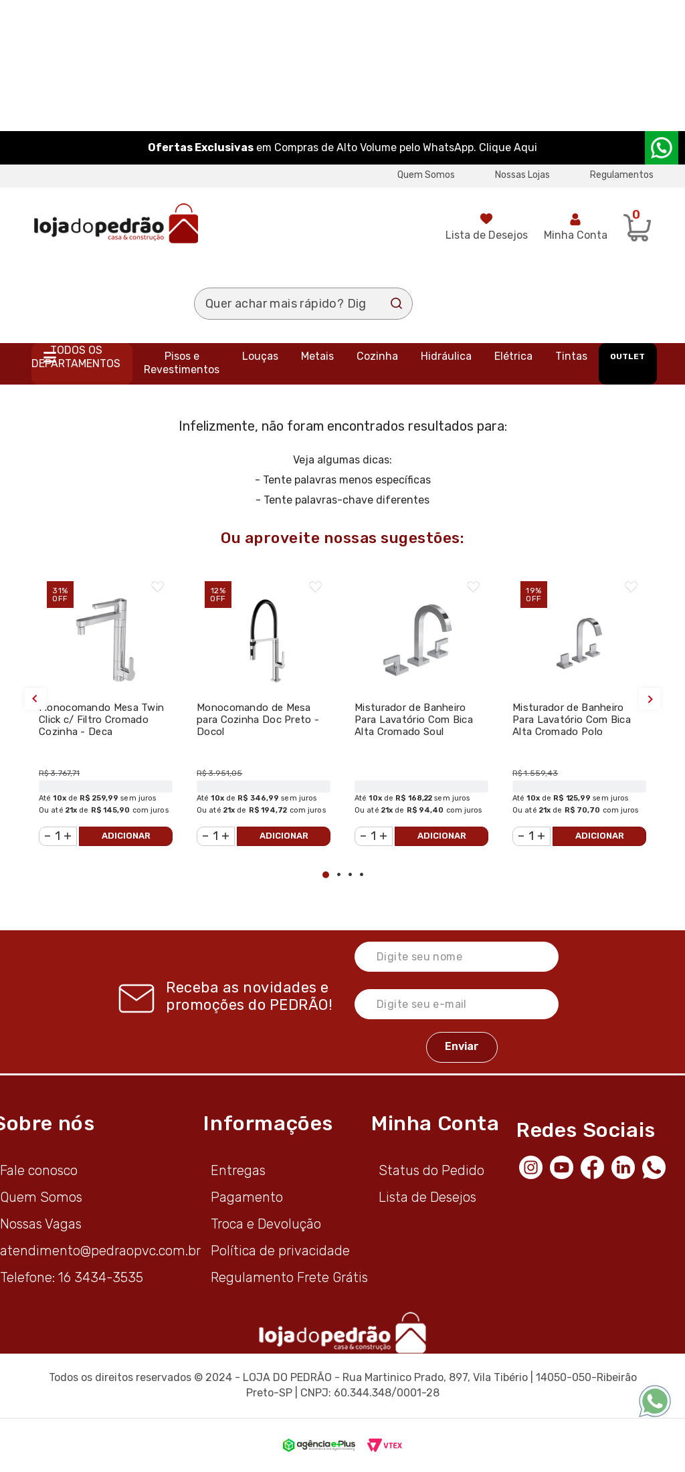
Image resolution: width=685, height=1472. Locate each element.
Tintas (571, 356)
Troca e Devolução (266, 1224)
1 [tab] (325, 874)
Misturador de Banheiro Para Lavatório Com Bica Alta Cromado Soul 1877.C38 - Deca (414, 726)
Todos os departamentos (75, 357)
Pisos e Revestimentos (181, 363)
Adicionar (126, 836)
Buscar (397, 304)
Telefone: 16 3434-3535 (71, 1277)
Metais (317, 356)
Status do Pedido (431, 1170)
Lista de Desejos (487, 235)
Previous (35, 699)
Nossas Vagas (41, 1224)
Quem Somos (426, 175)
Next (649, 699)
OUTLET (627, 356)
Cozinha (377, 356)
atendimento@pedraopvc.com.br (100, 1251)
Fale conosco (39, 1170)
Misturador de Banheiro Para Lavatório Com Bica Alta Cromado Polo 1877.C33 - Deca (571, 726)
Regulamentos (622, 175)
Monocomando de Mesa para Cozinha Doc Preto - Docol (258, 720)
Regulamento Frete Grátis (289, 1277)
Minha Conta (575, 235)
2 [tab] (338, 874)
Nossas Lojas (522, 175)
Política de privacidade (280, 1251)
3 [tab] (350, 874)
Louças (260, 356)
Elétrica (513, 356)
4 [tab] (361, 874)
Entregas (238, 1170)
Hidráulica (446, 356)
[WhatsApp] (657, 1166)
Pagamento (247, 1197)
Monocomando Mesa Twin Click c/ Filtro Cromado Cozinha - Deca (101, 720)
